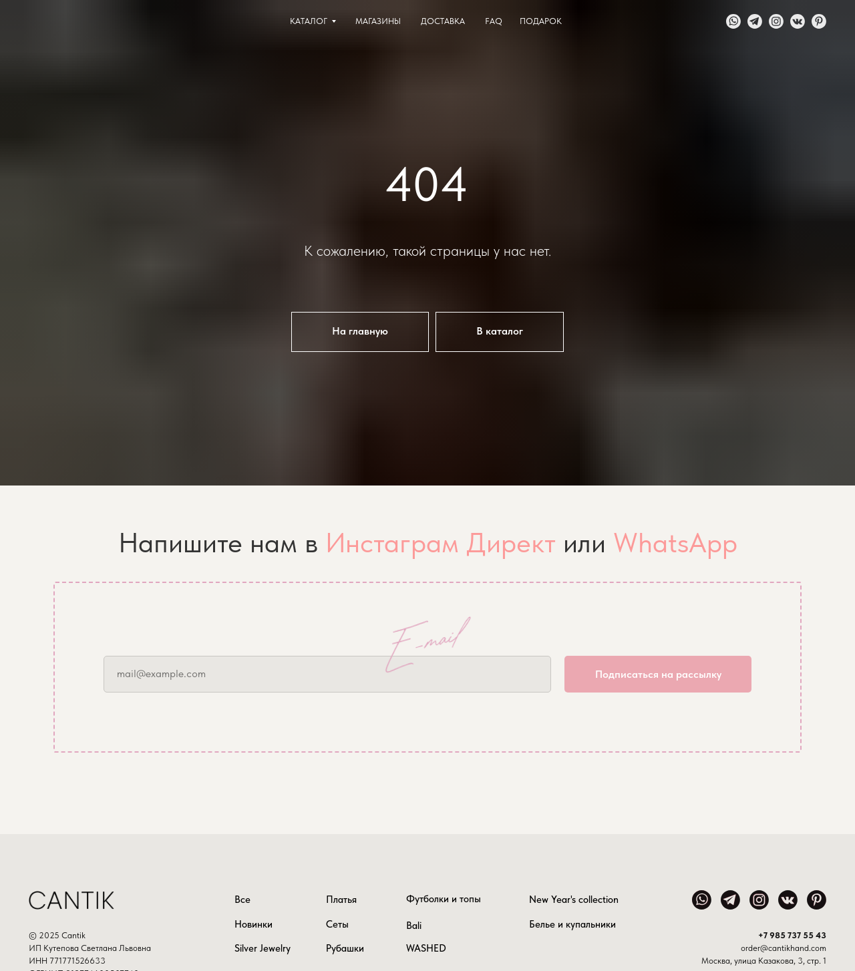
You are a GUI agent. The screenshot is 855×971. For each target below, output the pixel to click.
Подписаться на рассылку (658, 674)
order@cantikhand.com (783, 948)
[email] (327, 674)
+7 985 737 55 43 (792, 935)
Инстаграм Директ (440, 542)
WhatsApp (675, 542)
